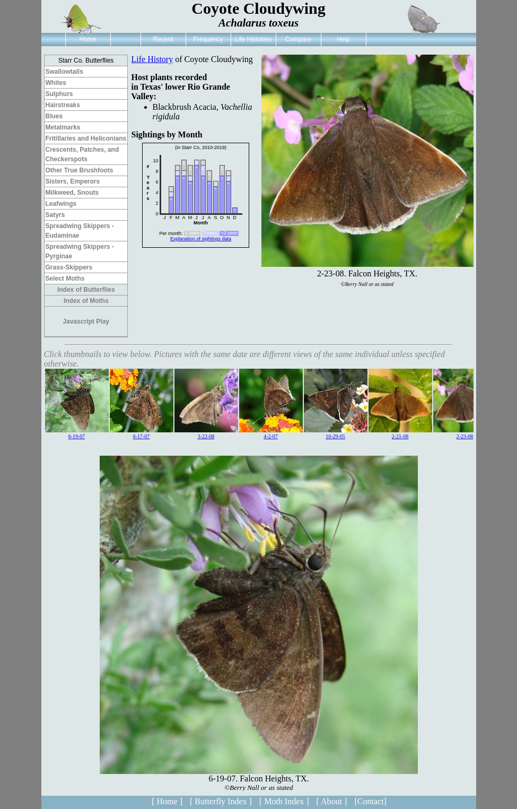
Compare (298, 39)
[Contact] (370, 801)
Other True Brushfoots (79, 170)
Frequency (208, 39)
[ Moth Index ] (284, 801)
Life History (152, 59)
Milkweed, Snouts (72, 192)
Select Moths (65, 278)
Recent (163, 39)
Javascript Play (86, 321)
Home (87, 39)
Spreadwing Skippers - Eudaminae (80, 230)
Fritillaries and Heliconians (86, 138)
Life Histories (253, 39)
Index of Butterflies (86, 289)
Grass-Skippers (69, 267)
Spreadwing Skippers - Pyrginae (80, 251)
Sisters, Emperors (73, 181)
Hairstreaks (63, 105)
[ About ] (332, 801)
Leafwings (61, 203)
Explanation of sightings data (200, 238)
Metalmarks (63, 127)
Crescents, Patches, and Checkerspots (82, 154)
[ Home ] (167, 801)
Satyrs (55, 215)
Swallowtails (64, 71)
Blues (54, 116)
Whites (56, 82)
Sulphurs (59, 94)
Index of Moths (86, 301)
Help (343, 39)
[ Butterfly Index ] (221, 801)
